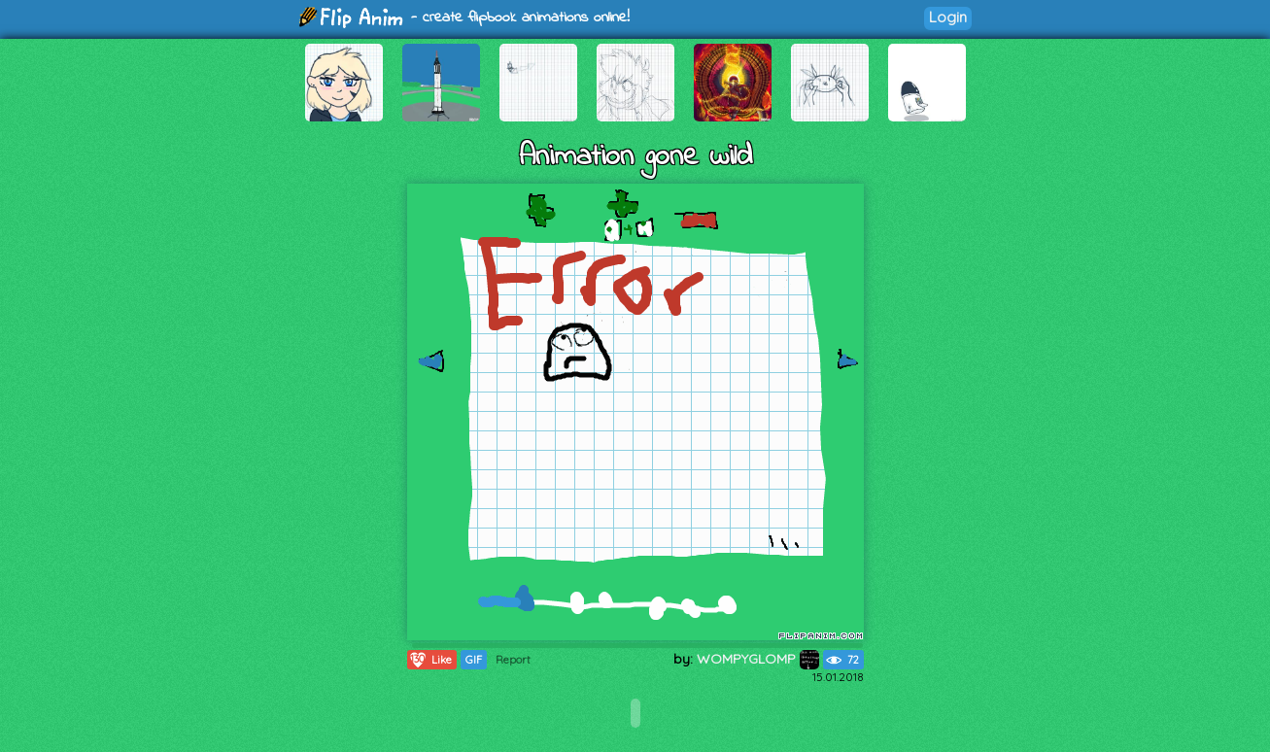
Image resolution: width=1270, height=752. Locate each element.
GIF (473, 660)
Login (948, 17)
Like (430, 659)
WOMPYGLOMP (758, 658)
